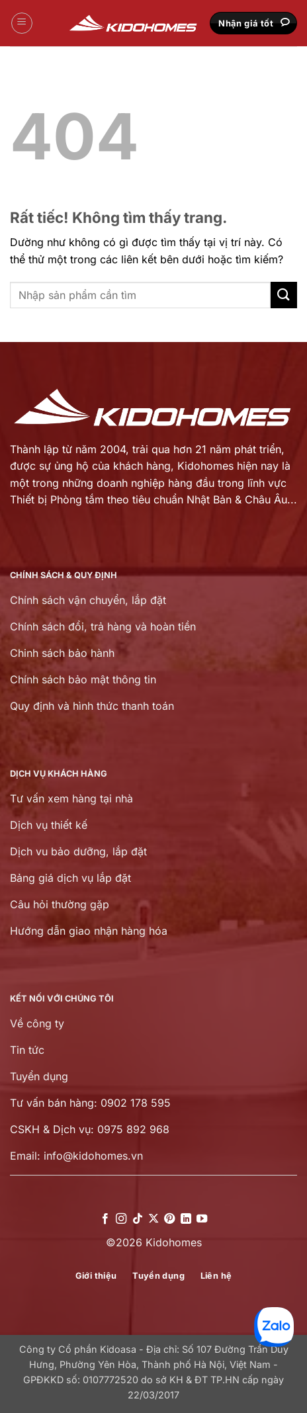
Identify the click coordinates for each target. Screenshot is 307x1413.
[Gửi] (284, 295)
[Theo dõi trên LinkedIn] (186, 1219)
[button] (21, 23)
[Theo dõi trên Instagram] (121, 1219)
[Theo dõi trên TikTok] (137, 1219)
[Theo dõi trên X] (153, 1219)
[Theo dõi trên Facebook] (104, 1219)
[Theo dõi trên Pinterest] (169, 1219)
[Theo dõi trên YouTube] (202, 1219)
